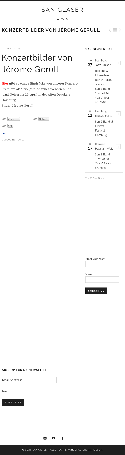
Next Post (120, 30)
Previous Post (109, 30)
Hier (5, 83)
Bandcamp (80, 438)
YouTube (54, 438)
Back (115, 30)
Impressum (95, 449)
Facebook (62, 438)
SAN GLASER (62, 9)
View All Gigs (95, 178)
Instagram (45, 438)
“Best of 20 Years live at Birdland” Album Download (71, 438)
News (19, 139)
